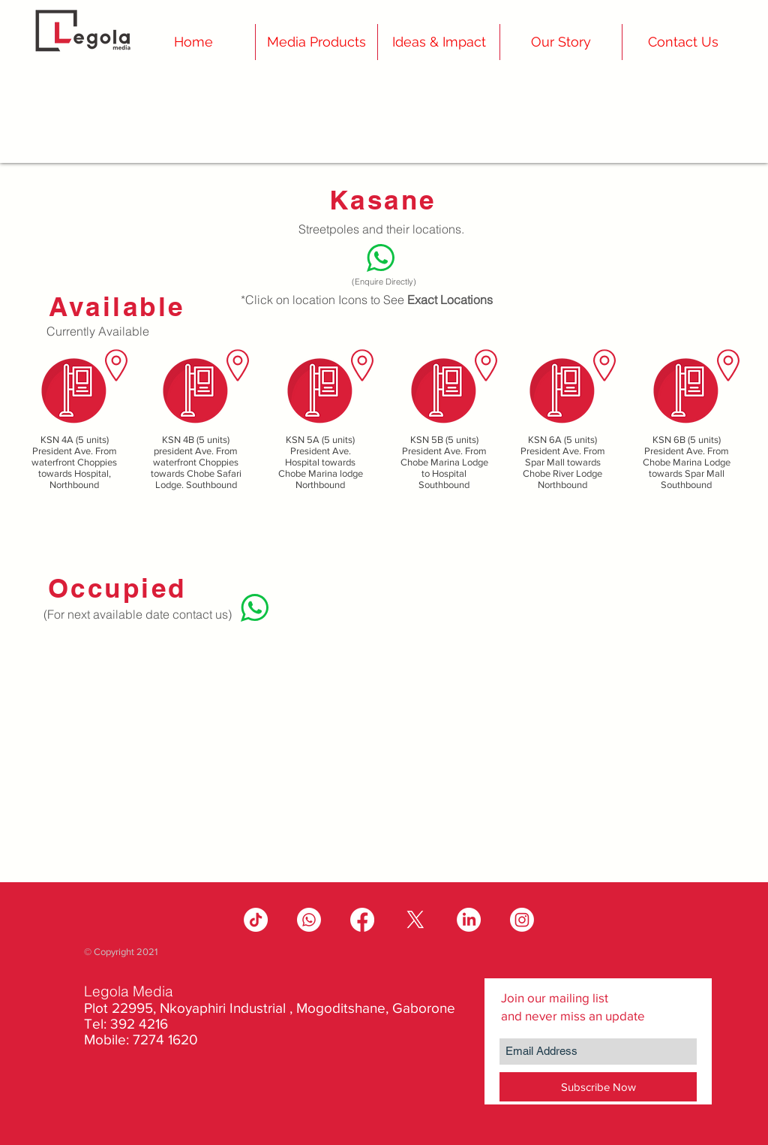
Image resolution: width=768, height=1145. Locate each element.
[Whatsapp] (309, 920)
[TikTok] (256, 920)
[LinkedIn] (469, 920)
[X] (416, 920)
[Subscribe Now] (598, 1086)
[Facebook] (362, 920)
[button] (561, 42)
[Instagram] (522, 920)
